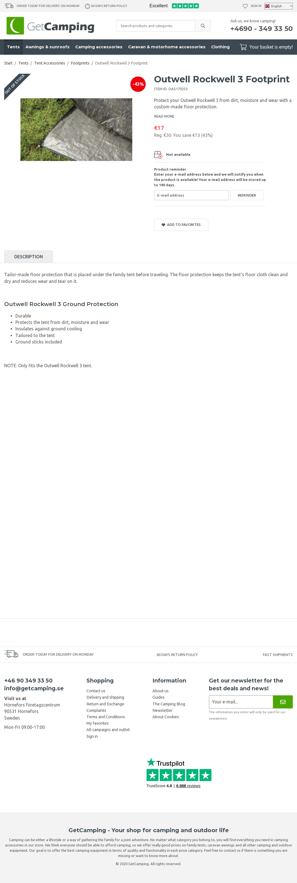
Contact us (95, 691)
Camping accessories (98, 46)
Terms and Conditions (105, 717)
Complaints (96, 710)
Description (28, 256)
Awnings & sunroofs (47, 46)
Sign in (256, 6)
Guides (158, 697)
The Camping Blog (168, 704)
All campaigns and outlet (108, 729)
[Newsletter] (283, 701)
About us (160, 691)
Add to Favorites (181, 225)
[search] (203, 25)
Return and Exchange (105, 704)
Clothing (220, 46)
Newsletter (162, 710)
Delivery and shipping (105, 697)
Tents (13, 46)
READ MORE (164, 116)
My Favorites (97, 723)
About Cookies (165, 717)
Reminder (247, 195)
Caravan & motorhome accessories (167, 46)
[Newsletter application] (241, 701)
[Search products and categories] (155, 25)
